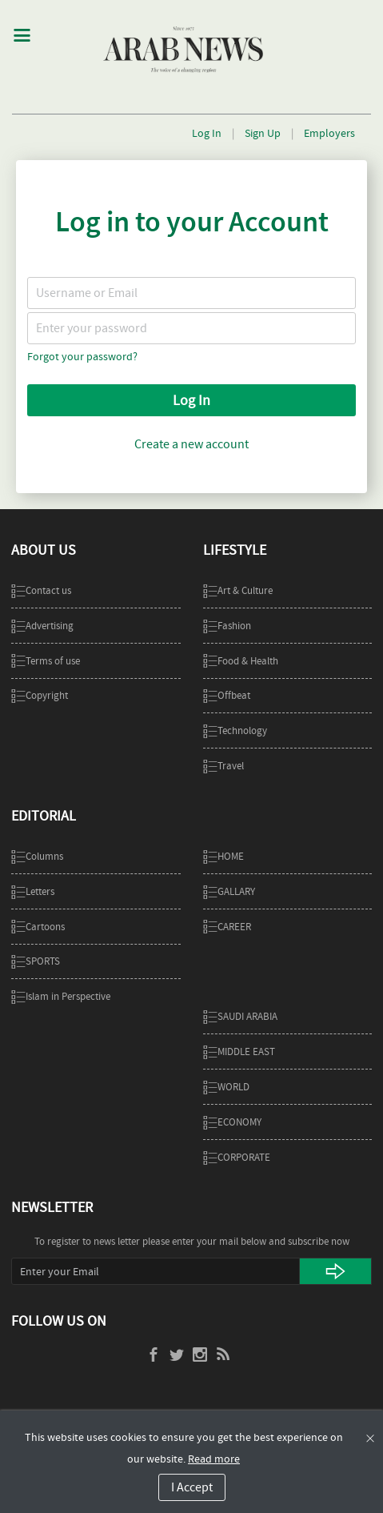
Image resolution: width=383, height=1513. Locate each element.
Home (223, 856)
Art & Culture (238, 590)
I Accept (192, 1487)
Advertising (42, 625)
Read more (214, 1458)
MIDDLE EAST (239, 1051)
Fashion (227, 625)
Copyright (39, 695)
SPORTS (35, 961)
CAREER (227, 926)
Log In (206, 133)
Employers (329, 133)
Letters (32, 891)
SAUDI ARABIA (240, 1016)
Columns (37, 856)
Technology (235, 730)
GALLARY (229, 891)
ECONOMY (232, 1122)
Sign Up (263, 133)
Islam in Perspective (60, 996)
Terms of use (45, 661)
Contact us (41, 590)
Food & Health (240, 661)
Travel (223, 766)
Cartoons (38, 926)
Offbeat (226, 695)
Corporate (236, 1157)
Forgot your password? (82, 356)
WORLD (226, 1087)
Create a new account (191, 444)
